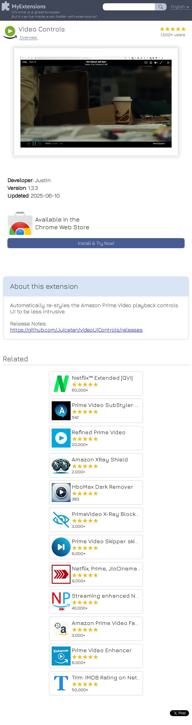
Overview (28, 37)
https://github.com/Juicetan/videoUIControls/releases (76, 330)
